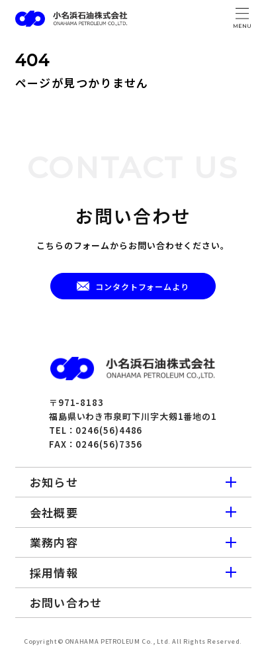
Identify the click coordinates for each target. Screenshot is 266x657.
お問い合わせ (66, 602)
